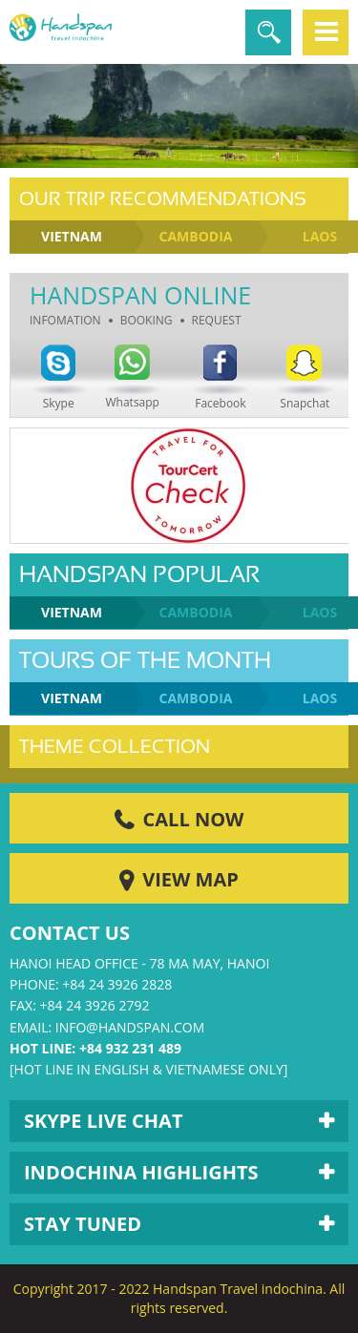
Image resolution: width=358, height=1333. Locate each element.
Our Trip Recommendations (162, 198)
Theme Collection (114, 746)
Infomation (65, 320)
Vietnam (71, 236)
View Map (190, 879)
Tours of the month (145, 660)
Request (217, 320)
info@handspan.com (129, 1027)
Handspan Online (140, 295)
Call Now (193, 819)
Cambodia (196, 236)
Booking (146, 320)
